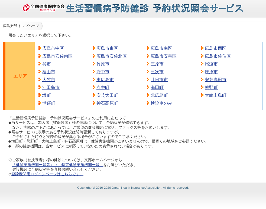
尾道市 (211, 64)
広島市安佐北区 (111, 56)
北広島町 (159, 95)
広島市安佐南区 (57, 56)
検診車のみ (161, 103)
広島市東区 (107, 48)
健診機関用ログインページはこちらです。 (47, 174)
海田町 (157, 87)
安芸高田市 (215, 79)
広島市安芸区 (164, 56)
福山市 (48, 71)
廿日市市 (159, 79)
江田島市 (51, 87)
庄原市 (211, 71)
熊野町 (211, 87)
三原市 (157, 64)
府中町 (102, 87)
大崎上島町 (215, 95)
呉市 (46, 64)
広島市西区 (215, 48)
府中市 (102, 71)
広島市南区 (161, 48)
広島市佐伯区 (218, 56)
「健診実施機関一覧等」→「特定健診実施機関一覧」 (57, 164)
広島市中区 (53, 48)
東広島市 (105, 79)
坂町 (46, 95)
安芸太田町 (107, 95)
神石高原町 (107, 103)
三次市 (157, 71)
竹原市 (102, 64)
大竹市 (48, 79)
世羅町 (48, 103)
